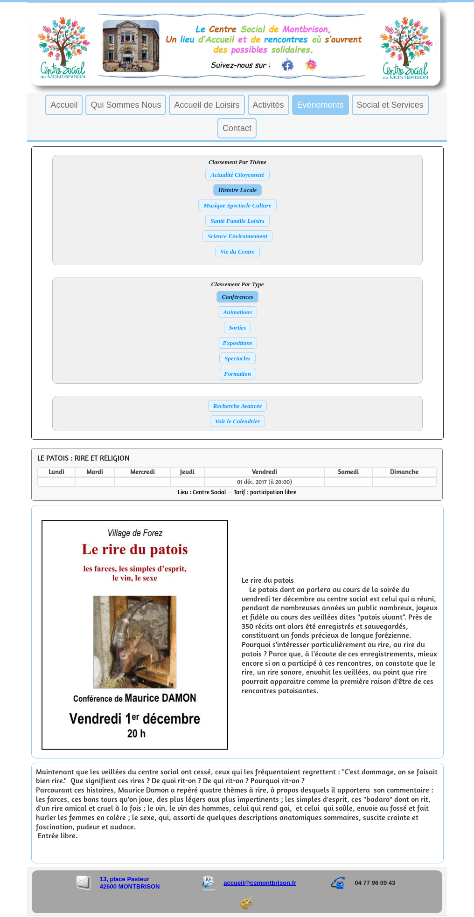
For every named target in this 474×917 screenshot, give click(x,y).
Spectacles (237, 358)
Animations (237, 312)
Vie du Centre (237, 251)
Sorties (237, 327)
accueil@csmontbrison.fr (259, 876)
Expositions (237, 342)
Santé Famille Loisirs (237, 220)
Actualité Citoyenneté (237, 174)
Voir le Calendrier (237, 421)
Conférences (237, 296)
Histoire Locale (237, 189)
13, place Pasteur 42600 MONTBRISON (130, 876)
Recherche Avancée (237, 405)
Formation (237, 373)
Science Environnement (237, 236)
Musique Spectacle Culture (237, 205)
